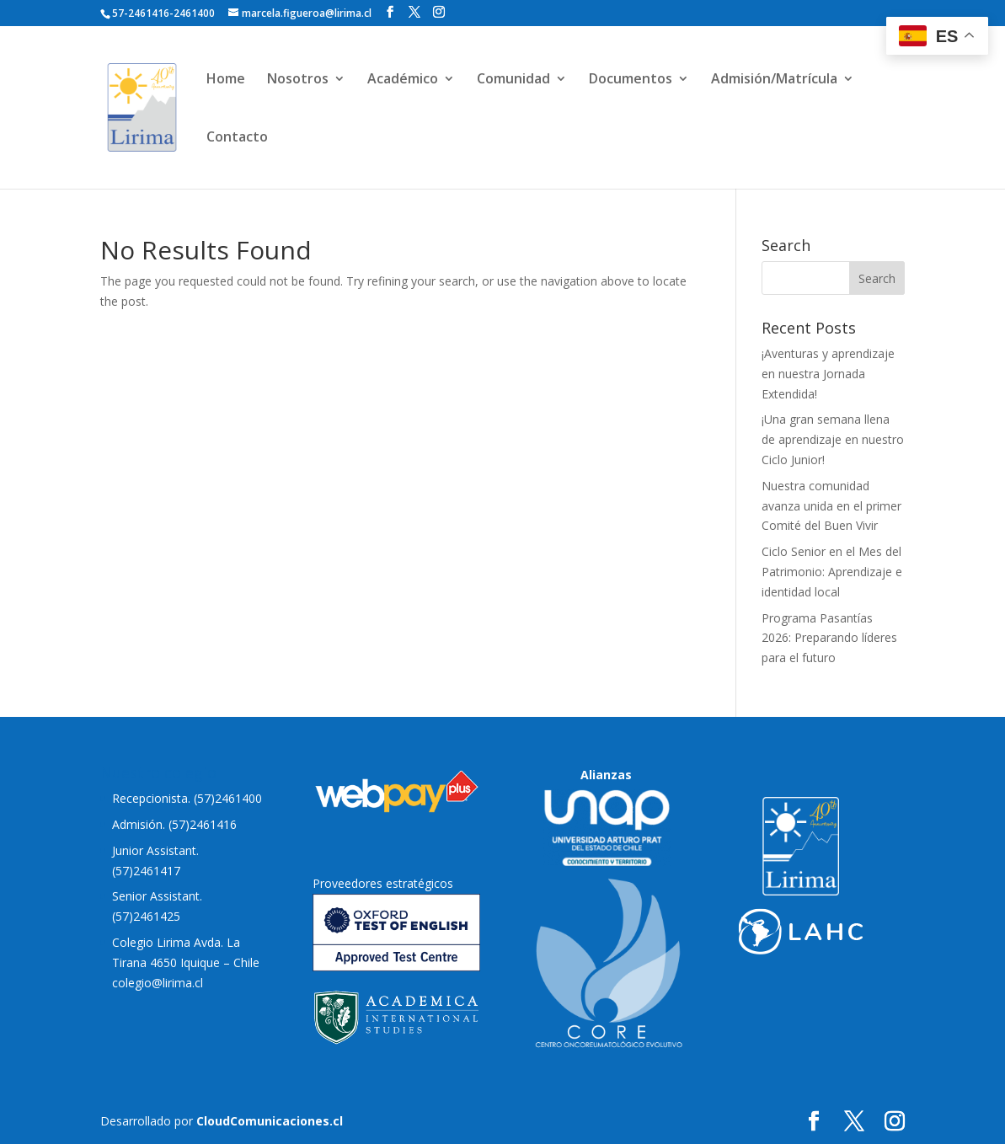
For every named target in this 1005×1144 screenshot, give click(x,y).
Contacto (237, 138)
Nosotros (298, 80)
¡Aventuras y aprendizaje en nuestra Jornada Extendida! (828, 373)
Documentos (630, 80)
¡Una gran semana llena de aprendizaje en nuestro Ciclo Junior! (833, 439)
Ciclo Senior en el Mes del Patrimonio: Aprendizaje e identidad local (832, 571)
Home (225, 80)
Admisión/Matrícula (774, 80)
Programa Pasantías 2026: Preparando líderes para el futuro (829, 638)
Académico (402, 80)
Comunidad (513, 80)
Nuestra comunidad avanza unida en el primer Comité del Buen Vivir (831, 506)
